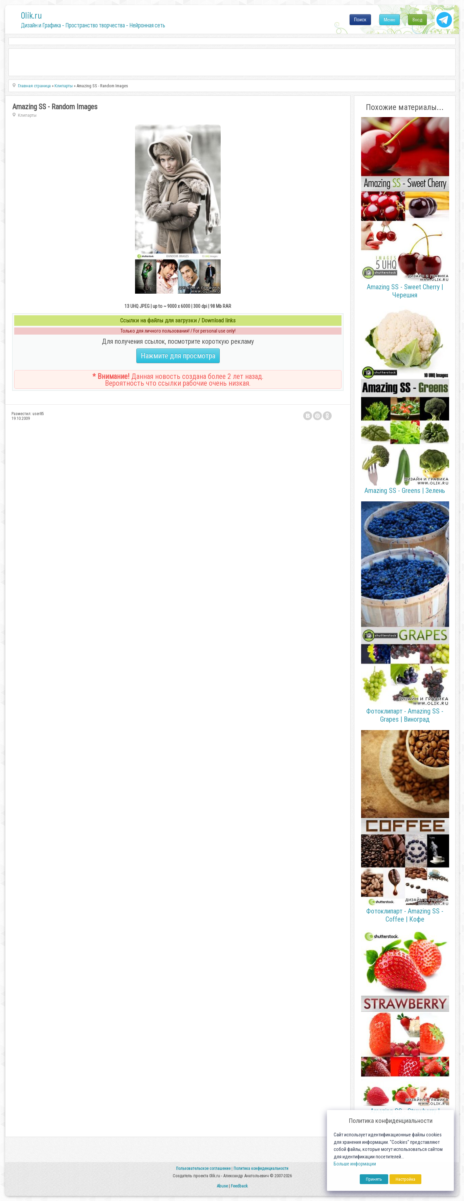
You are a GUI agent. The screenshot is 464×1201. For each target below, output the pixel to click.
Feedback (239, 1185)
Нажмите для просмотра (178, 356)
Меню (389, 19)
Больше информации (355, 1164)
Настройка (405, 1179)
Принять (374, 1179)
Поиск (360, 19)
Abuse (222, 1185)
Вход (417, 19)
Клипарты (27, 115)
